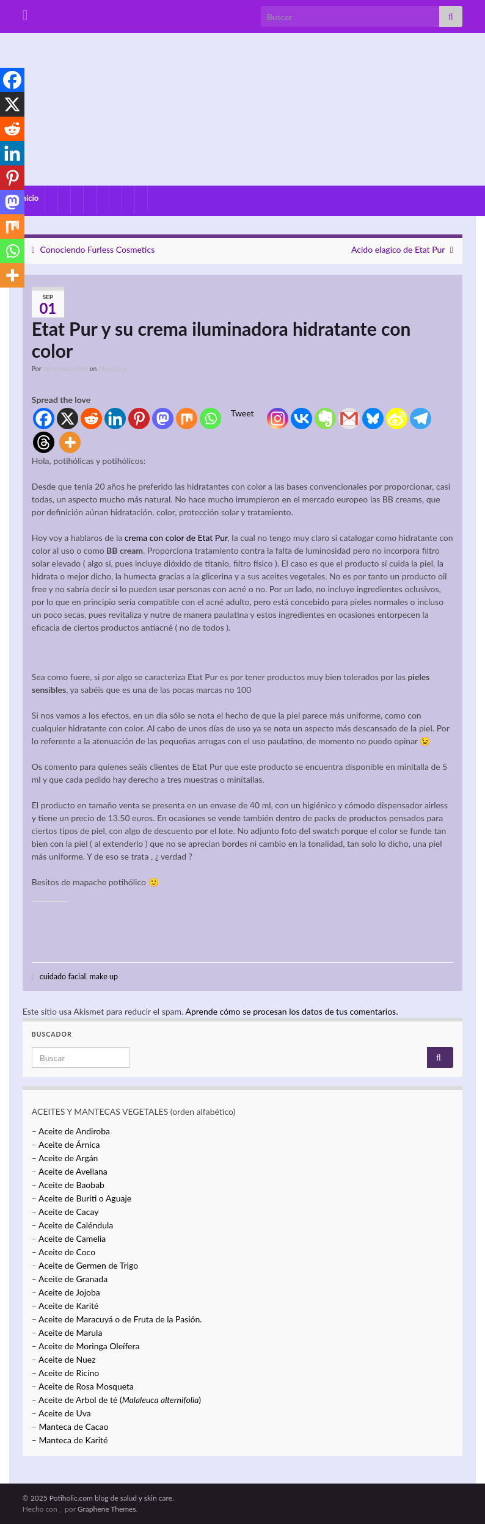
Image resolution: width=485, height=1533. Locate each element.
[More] (70, 442)
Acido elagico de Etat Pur (398, 249)
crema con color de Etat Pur (176, 537)
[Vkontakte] (301, 418)
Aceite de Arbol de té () (119, 1399)
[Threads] (43, 442)
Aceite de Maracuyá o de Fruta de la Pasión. (120, 1319)
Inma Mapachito (65, 368)
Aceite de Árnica (69, 1144)
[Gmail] (349, 418)
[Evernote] (325, 418)
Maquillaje (112, 368)
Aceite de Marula (70, 1332)
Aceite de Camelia (72, 1238)
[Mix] (186, 418)
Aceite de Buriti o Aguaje (84, 1198)
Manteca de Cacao (74, 1426)
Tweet (242, 413)
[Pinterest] (139, 418)
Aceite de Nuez (66, 1359)
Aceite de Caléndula (75, 1225)
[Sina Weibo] (396, 418)
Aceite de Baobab (71, 1185)
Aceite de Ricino (68, 1373)
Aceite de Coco (66, 1252)
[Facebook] (43, 418)
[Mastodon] (162, 418)
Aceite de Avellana (73, 1171)
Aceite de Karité (68, 1305)
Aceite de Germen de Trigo (88, 1265)
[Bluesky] (373, 418)
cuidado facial (63, 976)
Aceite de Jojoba (69, 1292)
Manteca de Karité (73, 1440)
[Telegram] (420, 418)
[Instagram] (277, 418)
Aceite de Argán (67, 1158)
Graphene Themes (107, 1508)
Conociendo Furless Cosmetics (97, 249)
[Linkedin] (115, 418)
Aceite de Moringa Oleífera (88, 1346)
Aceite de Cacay (68, 1211)
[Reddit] (91, 418)
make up (103, 976)
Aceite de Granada (73, 1279)
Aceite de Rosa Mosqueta (86, 1386)
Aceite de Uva (64, 1413)
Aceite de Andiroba (74, 1131)
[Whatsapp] (210, 418)
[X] (67, 418)
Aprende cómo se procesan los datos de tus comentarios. (291, 1011)
